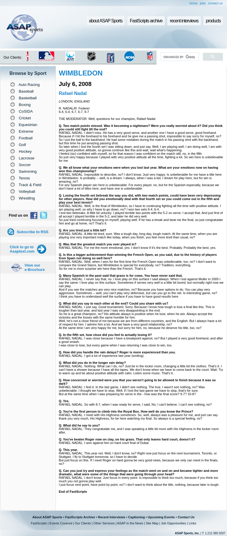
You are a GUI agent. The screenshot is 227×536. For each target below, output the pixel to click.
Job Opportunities (173, 523)
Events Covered (60, 523)
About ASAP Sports (47, 517)
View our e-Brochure (34, 267)
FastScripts (39, 523)
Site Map (152, 523)
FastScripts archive (146, 20)
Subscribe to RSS (32, 232)
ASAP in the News (130, 523)
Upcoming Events (161, 517)
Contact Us (186, 517)
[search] (179, 57)
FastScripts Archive (80, 517)
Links (192, 523)
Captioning (136, 517)
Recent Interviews (111, 517)
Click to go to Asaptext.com (22, 249)
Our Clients (83, 523)
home (193, 3)
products (213, 20)
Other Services (104, 523)
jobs (203, 3)
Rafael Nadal (73, 93)
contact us (215, 3)
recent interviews (184, 20)
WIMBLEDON (81, 73)
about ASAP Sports (106, 20)
